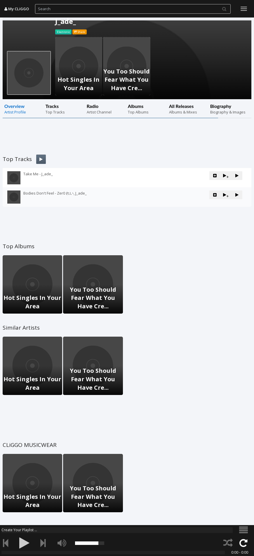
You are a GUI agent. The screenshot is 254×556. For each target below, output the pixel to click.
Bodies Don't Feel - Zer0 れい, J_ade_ (55, 193)
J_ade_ (65, 21)
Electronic (63, 32)
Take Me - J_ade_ (38, 173)
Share (79, 32)
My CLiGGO (16, 8)
